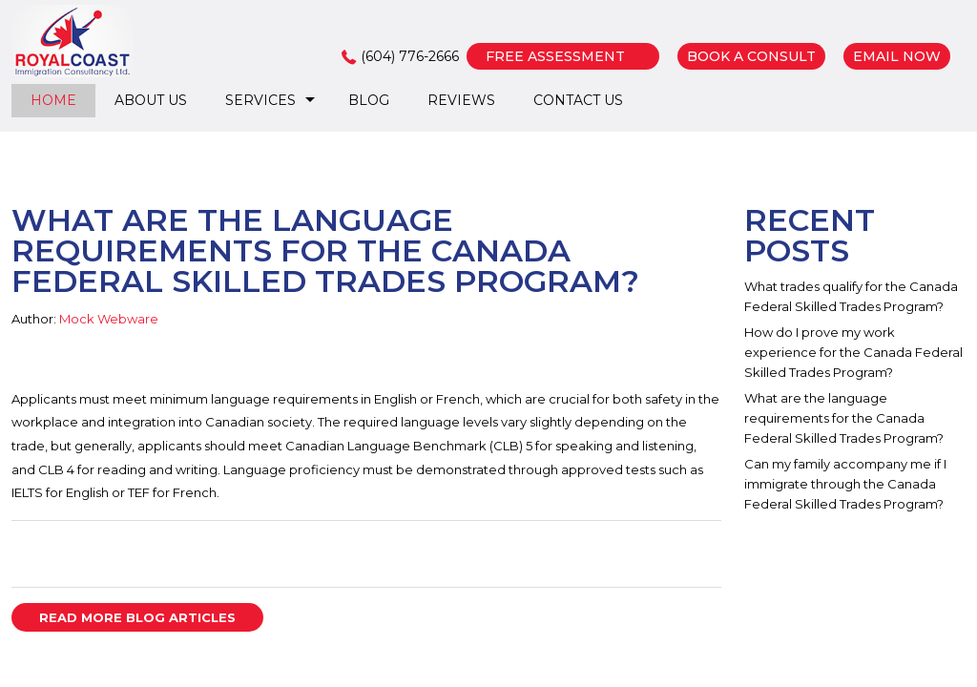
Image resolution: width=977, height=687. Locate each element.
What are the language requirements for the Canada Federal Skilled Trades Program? (844, 418)
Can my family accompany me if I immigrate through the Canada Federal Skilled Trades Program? (845, 483)
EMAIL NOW (897, 56)
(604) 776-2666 (410, 56)
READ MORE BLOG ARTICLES (137, 617)
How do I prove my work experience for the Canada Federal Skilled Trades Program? (853, 352)
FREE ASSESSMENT (555, 56)
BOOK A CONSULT (751, 56)
